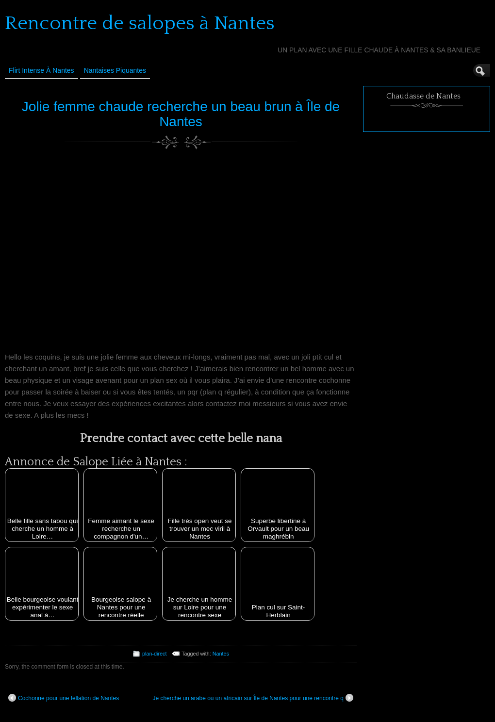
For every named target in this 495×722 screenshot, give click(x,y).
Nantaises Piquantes (115, 70)
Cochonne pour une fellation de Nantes (63, 698)
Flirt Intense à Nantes (41, 70)
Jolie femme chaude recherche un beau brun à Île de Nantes (181, 114)
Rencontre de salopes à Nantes (140, 23)
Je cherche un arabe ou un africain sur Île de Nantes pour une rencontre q (252, 698)
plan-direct (154, 653)
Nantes (221, 653)
